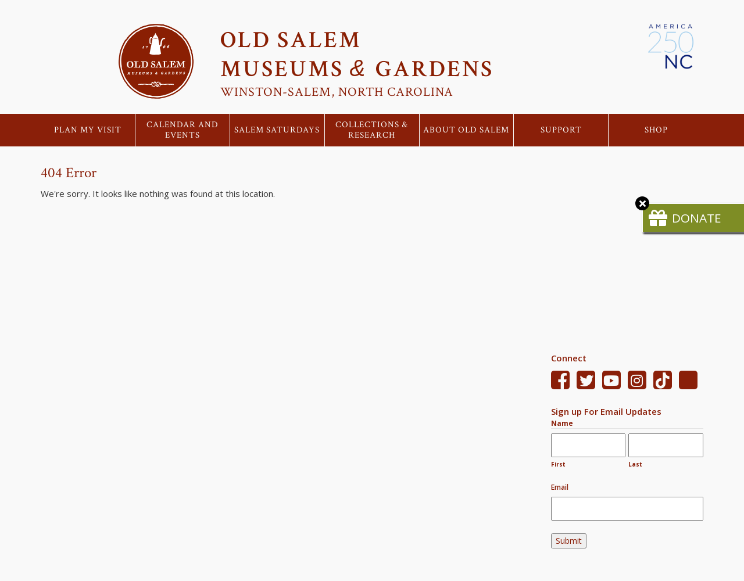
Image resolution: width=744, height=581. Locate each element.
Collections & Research (371, 130)
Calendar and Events (182, 130)
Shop (656, 130)
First (558, 464)
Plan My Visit (87, 130)
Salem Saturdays (277, 130)
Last (635, 464)
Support (561, 130)
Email (559, 487)
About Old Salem (466, 130)
